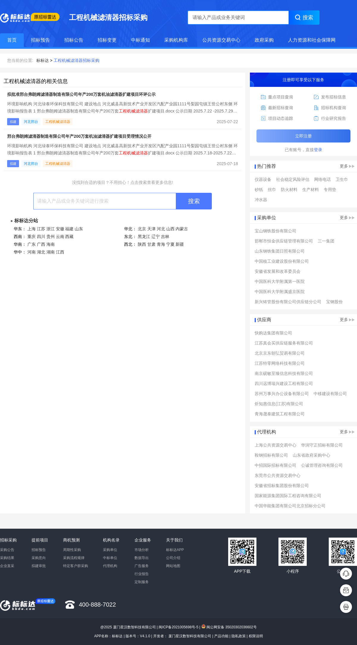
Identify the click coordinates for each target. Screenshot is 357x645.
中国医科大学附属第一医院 (280, 281)
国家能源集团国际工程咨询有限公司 (288, 495)
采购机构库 (176, 40)
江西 (60, 252)
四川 (41, 236)
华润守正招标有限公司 (322, 445)
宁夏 (170, 244)
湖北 (41, 252)
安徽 (60, 228)
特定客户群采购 (75, 566)
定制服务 (141, 582)
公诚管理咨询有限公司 (322, 465)
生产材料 (310, 189)
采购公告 (7, 550)
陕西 (142, 244)
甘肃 (151, 244)
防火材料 (289, 189)
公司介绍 (173, 558)
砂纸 (259, 189)
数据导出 (141, 558)
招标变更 (107, 40)
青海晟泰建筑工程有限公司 (280, 413)
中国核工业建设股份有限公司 (282, 261)
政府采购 (264, 40)
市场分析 (141, 550)
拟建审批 (39, 566)
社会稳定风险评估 (292, 179)
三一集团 (326, 241)
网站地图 (173, 566)
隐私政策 (238, 636)
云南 (60, 236)
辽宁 (155, 236)
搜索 (194, 201)
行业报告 (141, 574)
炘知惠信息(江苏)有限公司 (279, 403)
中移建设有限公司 (330, 393)
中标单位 (110, 558)
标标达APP (175, 550)
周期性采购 (72, 550)
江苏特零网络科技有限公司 (280, 363)
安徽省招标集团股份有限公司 (282, 485)
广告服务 (141, 566)
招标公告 (73, 40)
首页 (12, 40)
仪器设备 (263, 179)
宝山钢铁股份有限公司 (275, 230)
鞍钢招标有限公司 (271, 455)
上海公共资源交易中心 (275, 445)
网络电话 (322, 179)
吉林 (165, 236)
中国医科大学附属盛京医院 (280, 291)
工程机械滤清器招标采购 (76, 60)
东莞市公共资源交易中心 (277, 475)
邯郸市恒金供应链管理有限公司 (284, 241)
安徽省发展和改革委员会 (277, 271)
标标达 (42, 60)
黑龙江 (144, 236)
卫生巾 (342, 179)
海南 (50, 244)
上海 (31, 228)
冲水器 (261, 199)
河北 (161, 228)
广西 (41, 244)
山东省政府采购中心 (311, 455)
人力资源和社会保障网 (312, 40)
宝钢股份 (334, 301)
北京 (142, 228)
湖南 (50, 252)
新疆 (180, 244)
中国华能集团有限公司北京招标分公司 (290, 505)
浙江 (50, 228)
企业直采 (7, 566)
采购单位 (110, 550)
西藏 (69, 236)
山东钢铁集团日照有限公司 (280, 251)
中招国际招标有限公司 (275, 465)
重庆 (31, 236)
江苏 (41, 228)
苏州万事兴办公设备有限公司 (282, 393)
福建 (69, 228)
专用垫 (330, 189)
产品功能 (221, 636)
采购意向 (39, 558)
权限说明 (256, 636)
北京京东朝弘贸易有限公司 (280, 353)
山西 (170, 228)
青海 (161, 244)
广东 (31, 244)
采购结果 (7, 558)
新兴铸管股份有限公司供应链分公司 (288, 301)
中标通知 (140, 40)
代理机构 (110, 566)
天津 (151, 228)
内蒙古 (182, 228)
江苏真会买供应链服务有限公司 (284, 343)
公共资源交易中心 (221, 40)
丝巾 (272, 189)
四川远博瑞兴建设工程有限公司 (284, 383)
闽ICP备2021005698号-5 (178, 627)
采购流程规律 (73, 558)
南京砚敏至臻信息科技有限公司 (284, 373)
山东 (79, 228)
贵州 (50, 236)
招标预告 (40, 40)
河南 (31, 252)
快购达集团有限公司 (273, 333)
